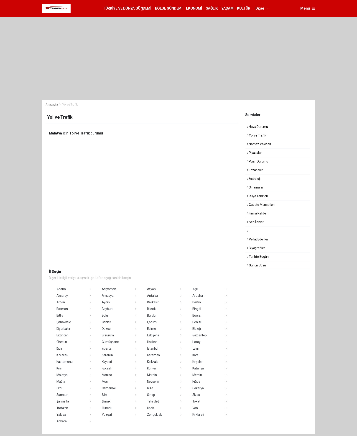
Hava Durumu (257, 127)
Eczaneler (255, 170)
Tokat (196, 401)
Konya (151, 368)
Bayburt (107, 309)
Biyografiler (256, 248)
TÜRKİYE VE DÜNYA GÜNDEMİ (127, 8)
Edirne (151, 328)
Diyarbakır (63, 328)
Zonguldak (154, 414)
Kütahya (198, 368)
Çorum (152, 322)
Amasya (108, 295)
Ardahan (198, 295)
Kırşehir (197, 362)
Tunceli (107, 408)
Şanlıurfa (62, 401)
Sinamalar (255, 187)
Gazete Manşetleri (261, 204)
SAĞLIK (212, 8)
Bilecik (151, 309)
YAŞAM (227, 8)
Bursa (196, 315)
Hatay (196, 342)
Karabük (107, 355)
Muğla (60, 381)
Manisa (107, 375)
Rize (150, 388)
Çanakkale (63, 322)
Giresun (61, 342)
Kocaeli (107, 368)
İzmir (196, 348)
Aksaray (62, 295)
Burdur (152, 315)
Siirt (104, 395)
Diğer (260, 8)
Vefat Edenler (257, 239)
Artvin (60, 302)
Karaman (153, 355)
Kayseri (107, 362)
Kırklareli (198, 414)
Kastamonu (64, 362)
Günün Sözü (256, 265)
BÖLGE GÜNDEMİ (169, 8)
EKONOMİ (194, 8)
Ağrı (195, 289)
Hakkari (152, 342)
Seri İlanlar (255, 222)
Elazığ (196, 328)
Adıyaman (109, 289)
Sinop (151, 395)
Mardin (152, 375)
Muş (105, 381)
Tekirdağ (153, 401)
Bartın (196, 302)
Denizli (197, 322)
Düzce (106, 328)
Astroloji (253, 179)
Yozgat (107, 414)
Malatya (62, 375)
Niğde (196, 381)
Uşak (150, 408)
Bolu (105, 315)
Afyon (151, 289)
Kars (195, 355)
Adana (61, 289)
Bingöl (196, 309)
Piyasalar (254, 153)
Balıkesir (153, 302)
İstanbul (152, 348)
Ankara (61, 421)
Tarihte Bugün (258, 256)
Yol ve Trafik (70, 104)
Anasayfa (52, 104)
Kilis (59, 368)
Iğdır (59, 348)
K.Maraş (62, 355)
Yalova (61, 414)
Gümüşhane (110, 342)
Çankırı (106, 322)
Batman (62, 309)
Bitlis (59, 315)
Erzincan (62, 335)
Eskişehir (153, 335)
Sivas (196, 395)
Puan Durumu (257, 161)
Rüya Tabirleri (257, 196)
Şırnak (106, 401)
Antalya (152, 295)
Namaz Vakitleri (259, 144)
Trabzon (62, 408)
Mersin (197, 375)
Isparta (107, 348)
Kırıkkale (152, 362)
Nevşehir (153, 381)
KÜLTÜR (243, 8)
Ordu (59, 388)
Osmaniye (109, 388)
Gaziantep (199, 335)
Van (195, 408)
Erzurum (108, 335)
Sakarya (198, 388)
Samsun (62, 395)
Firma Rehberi (257, 213)
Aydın (106, 302)
